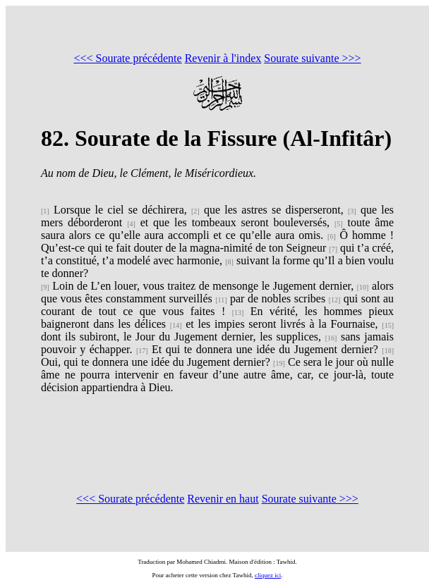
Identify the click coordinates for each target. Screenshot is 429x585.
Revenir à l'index (223, 58)
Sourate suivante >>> (312, 58)
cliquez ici (268, 575)
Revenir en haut (222, 499)
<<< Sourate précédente (127, 58)
